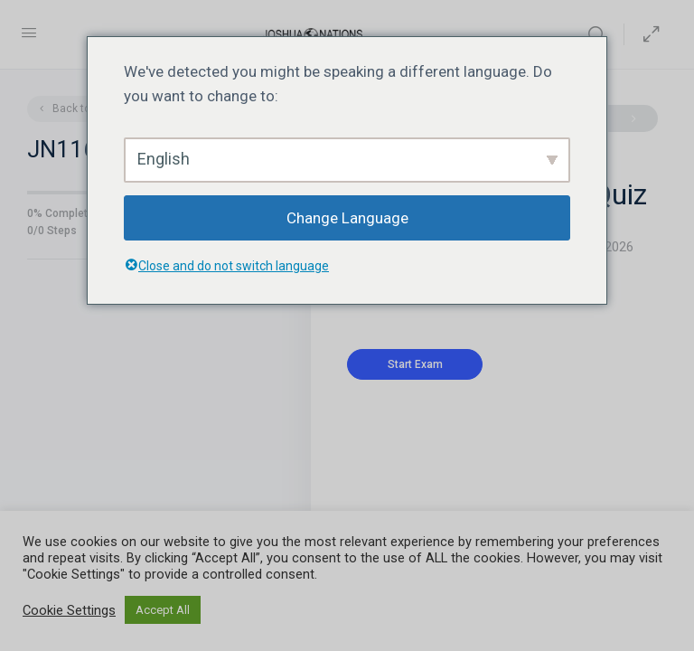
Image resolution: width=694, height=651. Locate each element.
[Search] (601, 34)
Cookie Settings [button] (69, 610)
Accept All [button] (163, 610)
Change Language (347, 218)
